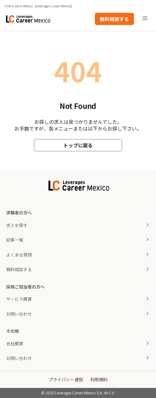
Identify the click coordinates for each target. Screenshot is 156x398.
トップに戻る (78, 145)
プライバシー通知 (66, 379)
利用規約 (98, 379)
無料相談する (114, 19)
